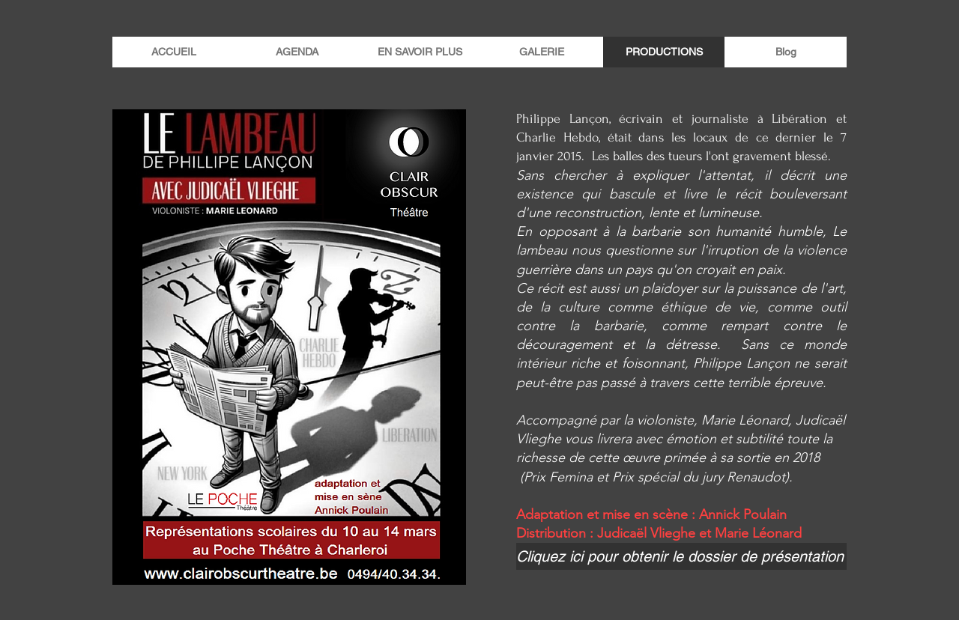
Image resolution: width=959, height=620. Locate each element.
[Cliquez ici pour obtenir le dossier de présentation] (681, 556)
